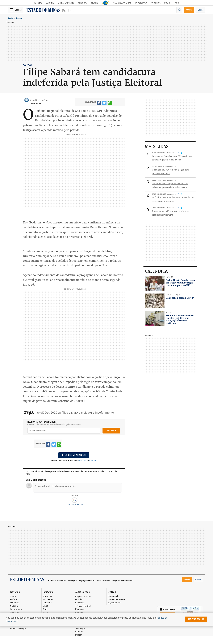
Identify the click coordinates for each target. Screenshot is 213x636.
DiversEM (14, 612)
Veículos (82, 2)
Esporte (50, 2)
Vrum (45, 612)
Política (68, 10)
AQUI (177, 2)
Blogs (45, 606)
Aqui (45, 609)
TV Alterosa (141, 2)
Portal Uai (47, 596)
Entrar (200, 9)
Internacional (16, 609)
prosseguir (196, 619)
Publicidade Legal (18, 628)
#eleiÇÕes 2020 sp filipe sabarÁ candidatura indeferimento (75, 412)
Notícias (38, 2)
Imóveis (94, 2)
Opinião (78, 599)
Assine (189, 9)
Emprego (79, 609)
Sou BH (167, 2)
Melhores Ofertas (122, 2)
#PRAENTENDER (83, 606)
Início (10, 18)
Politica (19, 18)
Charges (79, 612)
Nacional (14, 606)
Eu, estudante (114, 602)
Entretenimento (66, 2)
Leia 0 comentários (73, 455)
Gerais (13, 596)
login (82, 460)
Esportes (79, 631)
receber (111, 430)
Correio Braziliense (116, 599)
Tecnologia (80, 628)
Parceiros (156, 2)
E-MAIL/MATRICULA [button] (75, 504)
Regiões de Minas (83, 596)
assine (92, 460)
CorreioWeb (113, 596)
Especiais (79, 602)
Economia (14, 602)
